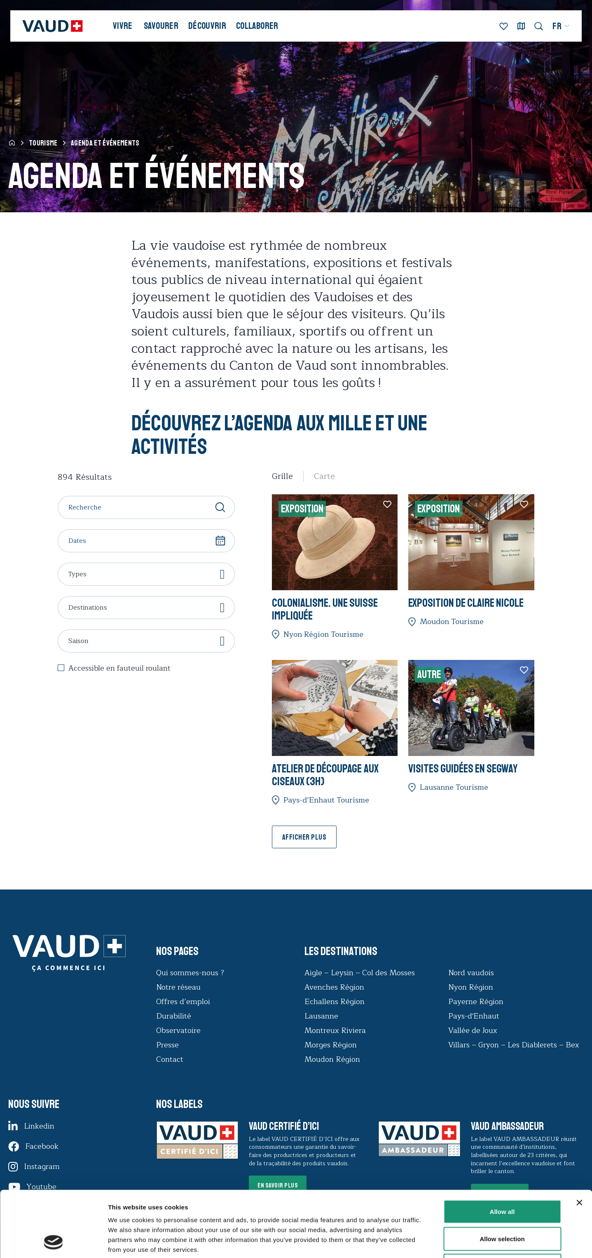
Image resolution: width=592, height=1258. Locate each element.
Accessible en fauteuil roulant (119, 668)
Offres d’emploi (183, 1001)
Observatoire (178, 1030)
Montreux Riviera (335, 1030)
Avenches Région (334, 987)
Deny (502, 1203)
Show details (432, 1241)
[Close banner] (579, 1141)
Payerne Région (475, 1001)
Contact (169, 1059)
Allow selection (502, 1177)
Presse (167, 1045)
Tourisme (43, 143)
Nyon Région (470, 987)
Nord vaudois (471, 973)
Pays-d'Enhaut (473, 1016)
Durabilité (173, 1016)
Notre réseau (178, 987)
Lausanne (321, 1016)
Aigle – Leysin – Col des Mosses (359, 973)
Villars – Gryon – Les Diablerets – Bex (515, 1045)
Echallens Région (334, 1001)
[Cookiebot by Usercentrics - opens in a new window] (53, 1242)
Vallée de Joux (472, 1030)
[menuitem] (561, 26)
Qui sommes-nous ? (190, 973)
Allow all (502, 1149)
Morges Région (330, 1045)
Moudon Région (332, 1059)
